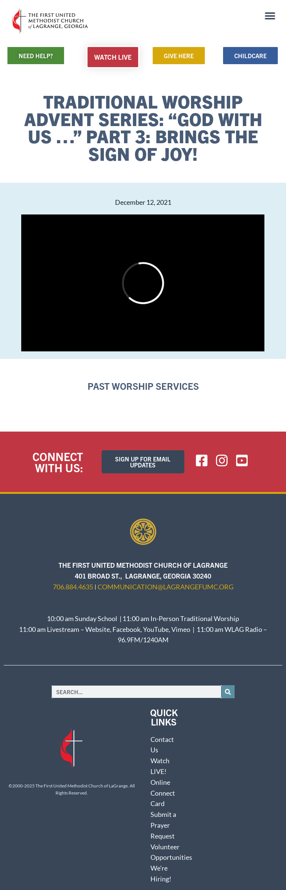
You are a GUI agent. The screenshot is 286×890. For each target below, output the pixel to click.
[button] (270, 15)
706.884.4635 (73, 587)
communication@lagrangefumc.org (165, 587)
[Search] (228, 691)
